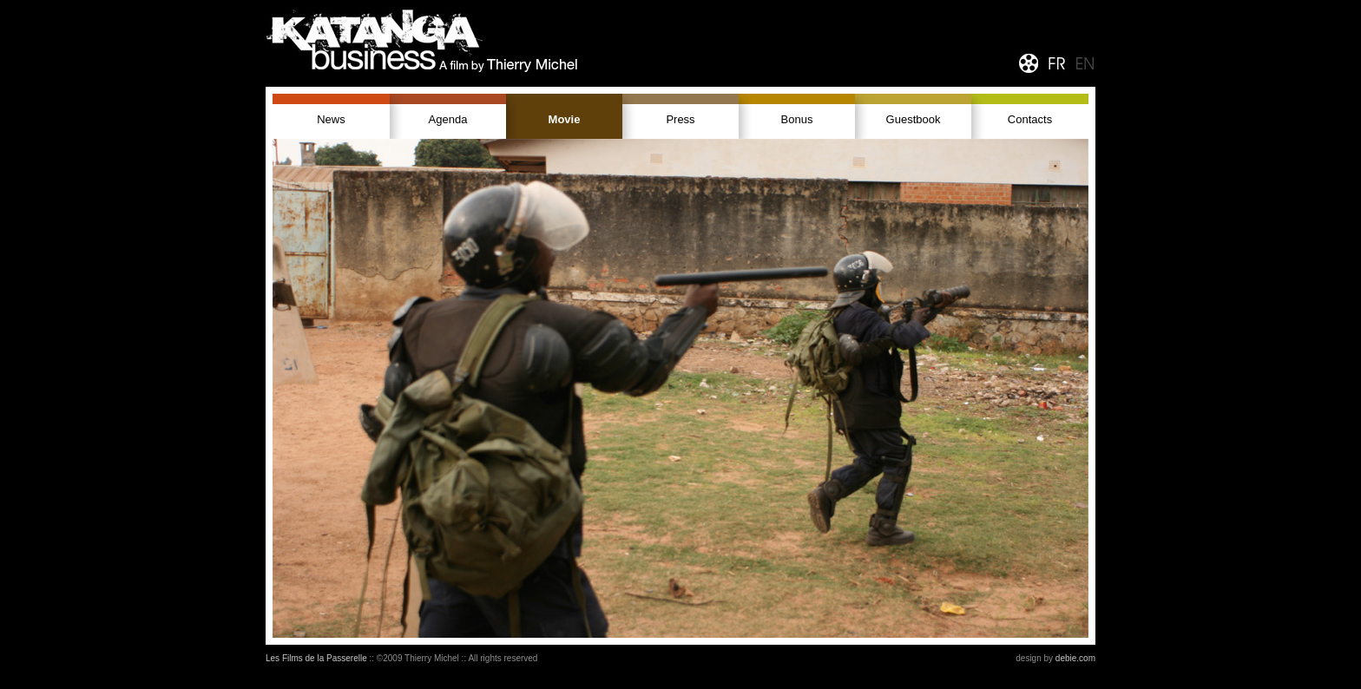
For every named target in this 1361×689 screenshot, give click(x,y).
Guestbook (913, 119)
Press (680, 119)
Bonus (797, 119)
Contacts (1030, 119)
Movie (565, 119)
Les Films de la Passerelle (316, 658)
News (331, 119)
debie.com (1075, 658)
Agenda (448, 119)
